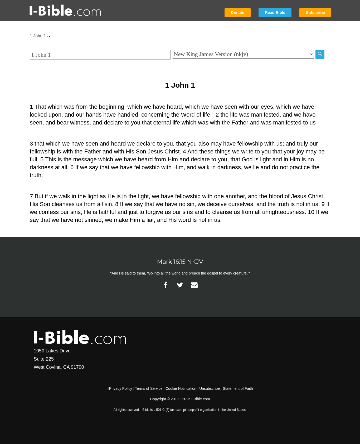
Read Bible (275, 12)
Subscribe (315, 12)
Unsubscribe (209, 388)
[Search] (319, 54)
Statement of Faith (238, 388)
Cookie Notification (181, 388)
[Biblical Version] (243, 54)
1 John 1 (40, 36)
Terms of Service (148, 388)
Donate (237, 12)
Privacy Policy (120, 388)
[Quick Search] (100, 54)
